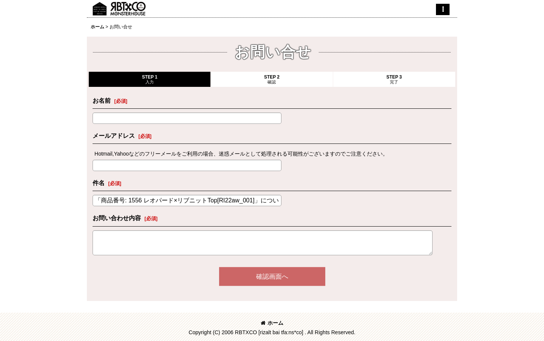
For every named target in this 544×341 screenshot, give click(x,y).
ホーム (272, 323)
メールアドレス (114, 135)
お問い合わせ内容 (117, 217)
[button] (443, 9)
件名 (99, 182)
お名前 (102, 100)
